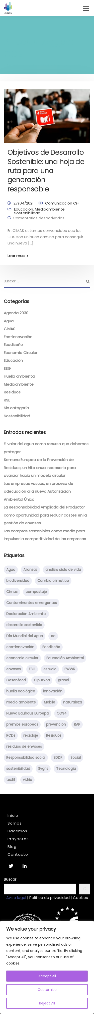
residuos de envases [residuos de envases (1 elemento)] (24, 746)
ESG (7, 368)
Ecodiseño (13, 344)
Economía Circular (20, 352)
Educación (23, 209)
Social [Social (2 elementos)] (75, 757)
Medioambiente (50, 209)
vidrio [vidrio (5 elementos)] (27, 779)
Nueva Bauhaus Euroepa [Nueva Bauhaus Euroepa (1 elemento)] (27, 713)
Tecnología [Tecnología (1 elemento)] (66, 768)
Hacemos (17, 831)
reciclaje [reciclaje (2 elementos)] (30, 735)
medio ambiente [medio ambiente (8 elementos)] (21, 702)
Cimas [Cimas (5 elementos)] (12, 591)
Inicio (13, 815)
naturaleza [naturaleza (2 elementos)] (72, 702)
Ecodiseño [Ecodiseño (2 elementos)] (51, 646)
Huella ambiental (19, 376)
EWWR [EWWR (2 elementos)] (69, 669)
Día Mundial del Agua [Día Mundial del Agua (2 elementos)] (24, 635)
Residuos (12, 392)
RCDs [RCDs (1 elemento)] (10, 735)
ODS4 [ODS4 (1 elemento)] (62, 713)
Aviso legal (16, 897)
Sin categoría (16, 408)
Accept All (47, 976)
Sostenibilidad (27, 213)
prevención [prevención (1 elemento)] (56, 724)
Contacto (18, 854)
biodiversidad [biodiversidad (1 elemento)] (17, 580)
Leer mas (16, 256)
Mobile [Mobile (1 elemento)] (49, 702)
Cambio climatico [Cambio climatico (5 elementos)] (53, 580)
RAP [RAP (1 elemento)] (77, 724)
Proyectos (18, 838)
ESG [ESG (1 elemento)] (32, 669)
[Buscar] (84, 889)
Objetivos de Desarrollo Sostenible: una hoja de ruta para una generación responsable (46, 170)
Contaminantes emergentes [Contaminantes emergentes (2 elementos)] (31, 602)
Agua (9, 321)
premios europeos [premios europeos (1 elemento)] (22, 724)
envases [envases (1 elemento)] (13, 669)
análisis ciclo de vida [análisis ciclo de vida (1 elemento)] (63, 569)
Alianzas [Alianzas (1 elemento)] (30, 569)
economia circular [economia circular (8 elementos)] (22, 658)
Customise (47, 989)
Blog (12, 846)
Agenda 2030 (16, 313)
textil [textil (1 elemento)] (10, 779)
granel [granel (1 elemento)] (63, 680)
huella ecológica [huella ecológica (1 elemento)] (20, 691)
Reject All (47, 1003)
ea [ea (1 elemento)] (53, 635)
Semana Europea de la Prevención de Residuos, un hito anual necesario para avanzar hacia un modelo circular (40, 467)
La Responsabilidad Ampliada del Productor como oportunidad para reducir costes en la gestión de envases (45, 515)
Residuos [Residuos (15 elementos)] (53, 735)
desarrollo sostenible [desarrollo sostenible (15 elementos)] (24, 624)
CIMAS (9, 328)
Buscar (10, 879)
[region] (47, 967)
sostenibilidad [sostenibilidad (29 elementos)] (18, 768)
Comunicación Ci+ (62, 203)
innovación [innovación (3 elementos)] (52, 691)
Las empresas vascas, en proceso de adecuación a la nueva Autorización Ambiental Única (38, 491)
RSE (7, 400)
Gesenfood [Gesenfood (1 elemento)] (16, 680)
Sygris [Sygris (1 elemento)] (43, 768)
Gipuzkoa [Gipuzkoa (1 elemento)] (42, 680)
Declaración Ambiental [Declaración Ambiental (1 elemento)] (26, 613)
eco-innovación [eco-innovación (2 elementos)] (20, 646)
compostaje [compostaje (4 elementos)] (36, 591)
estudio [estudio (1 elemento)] (49, 669)
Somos (15, 823)
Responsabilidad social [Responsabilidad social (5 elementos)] (25, 757)
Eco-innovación (18, 336)
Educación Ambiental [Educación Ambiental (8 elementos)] (65, 658)
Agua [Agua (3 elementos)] (10, 569)
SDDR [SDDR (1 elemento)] (57, 757)
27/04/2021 (24, 203)
